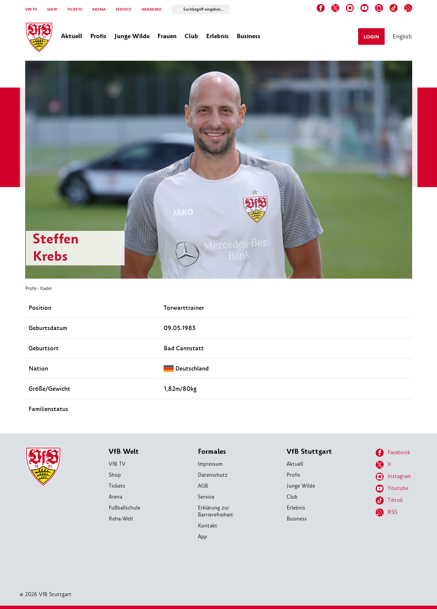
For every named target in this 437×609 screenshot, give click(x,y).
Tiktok (389, 501)
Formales (212, 451)
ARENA (99, 9)
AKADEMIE (151, 9)
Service (206, 496)
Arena (115, 496)
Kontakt (207, 525)
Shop (115, 474)
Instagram (393, 477)
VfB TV (31, 9)
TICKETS (74, 9)
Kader (46, 288)
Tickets (117, 485)
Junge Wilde (301, 485)
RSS (386, 512)
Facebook (393, 453)
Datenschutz (213, 474)
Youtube (392, 489)
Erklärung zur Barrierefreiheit (215, 511)
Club (292, 496)
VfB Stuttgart (309, 451)
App (202, 536)
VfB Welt (124, 451)
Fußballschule (124, 507)
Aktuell (295, 463)
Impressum (210, 463)
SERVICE (124, 9)
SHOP (52, 9)
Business (297, 518)
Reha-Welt (121, 518)
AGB (203, 485)
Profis (31, 288)
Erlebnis (296, 507)
